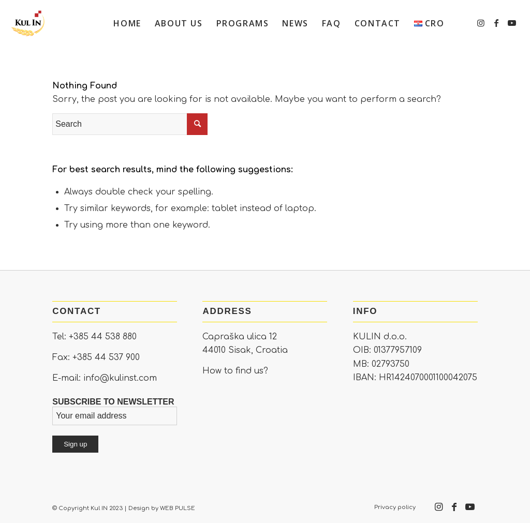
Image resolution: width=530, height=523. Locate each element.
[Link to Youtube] (512, 23)
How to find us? (235, 371)
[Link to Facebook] (496, 23)
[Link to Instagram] (481, 23)
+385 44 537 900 (106, 357)
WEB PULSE (177, 508)
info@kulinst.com (120, 378)
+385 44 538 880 (103, 336)
